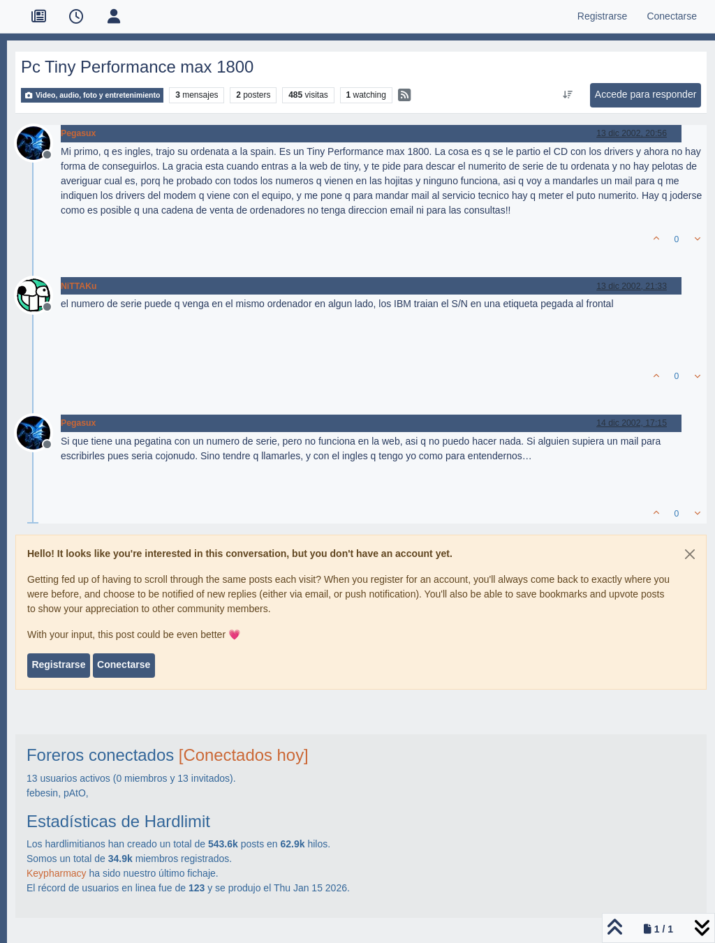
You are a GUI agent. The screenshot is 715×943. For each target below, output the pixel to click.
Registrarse (58, 664)
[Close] (690, 554)
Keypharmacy (57, 873)
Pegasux (78, 133)
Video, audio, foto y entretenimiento (92, 95)
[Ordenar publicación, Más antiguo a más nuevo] (567, 95)
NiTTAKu (78, 286)
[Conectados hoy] (244, 754)
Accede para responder (646, 94)
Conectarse (123, 664)
